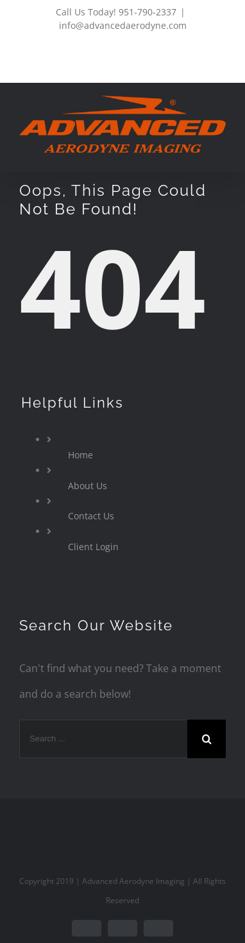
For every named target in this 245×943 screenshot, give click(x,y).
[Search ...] (103, 739)
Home (80, 455)
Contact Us (91, 516)
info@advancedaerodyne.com (123, 25)
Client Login (93, 547)
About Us (87, 486)
